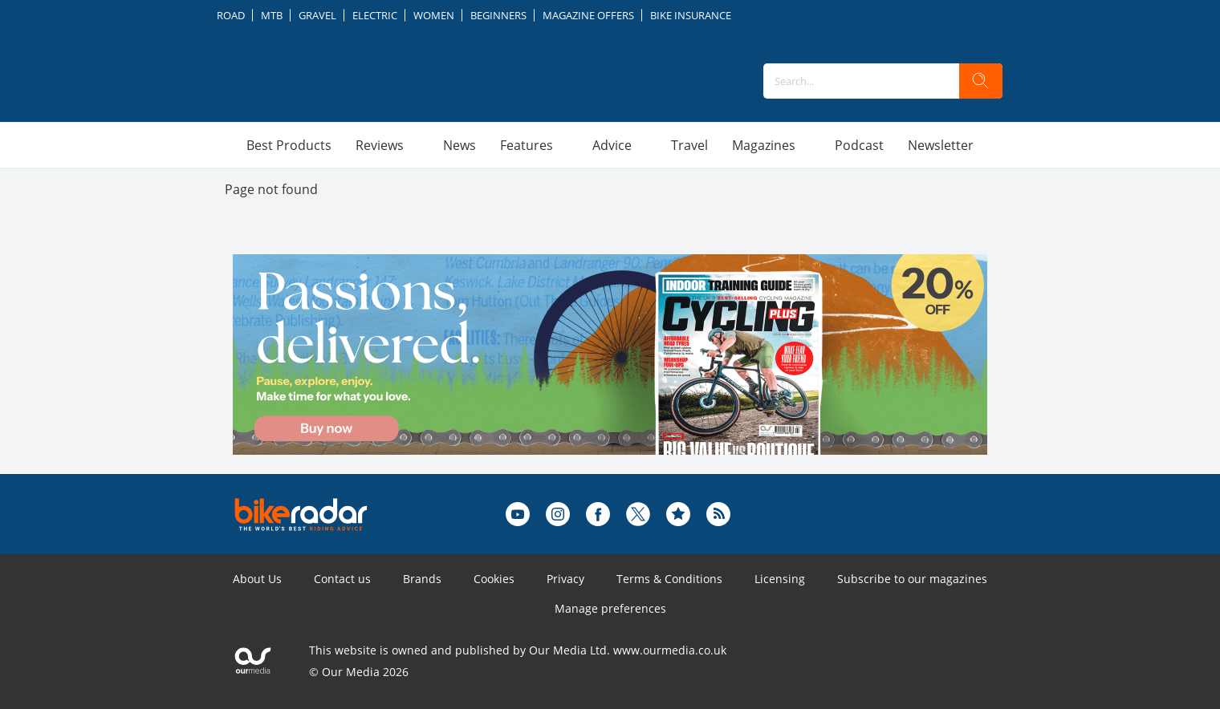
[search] (980, 81)
